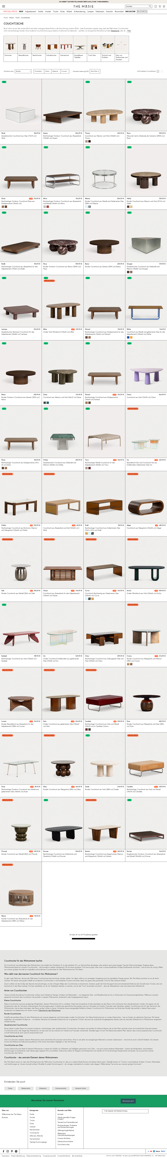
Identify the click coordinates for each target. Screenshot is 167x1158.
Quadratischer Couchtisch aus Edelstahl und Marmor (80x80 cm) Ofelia (59, 464)
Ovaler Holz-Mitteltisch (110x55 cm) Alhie (58, 332)
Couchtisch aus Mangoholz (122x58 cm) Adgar (144, 528)
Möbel (69, 11)
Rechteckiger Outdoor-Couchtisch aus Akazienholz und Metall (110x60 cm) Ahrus (62, 202)
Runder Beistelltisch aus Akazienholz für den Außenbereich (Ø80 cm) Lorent (17, 725)
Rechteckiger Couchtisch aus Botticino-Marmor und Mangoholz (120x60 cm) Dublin (19, 529)
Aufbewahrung (79, 11)
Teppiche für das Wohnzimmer (49, 1010)
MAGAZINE (130, 11)
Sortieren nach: (9, 71)
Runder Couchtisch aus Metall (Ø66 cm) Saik (18, 593)
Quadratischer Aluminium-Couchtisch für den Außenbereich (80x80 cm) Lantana (17, 333)
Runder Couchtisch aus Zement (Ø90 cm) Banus (103, 267)
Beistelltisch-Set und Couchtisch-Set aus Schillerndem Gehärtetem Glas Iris (142, 464)
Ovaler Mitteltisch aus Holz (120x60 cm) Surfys (144, 593)
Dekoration (100, 11)
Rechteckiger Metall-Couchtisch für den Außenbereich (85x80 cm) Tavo (100, 464)
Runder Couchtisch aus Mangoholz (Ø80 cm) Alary (62, 789)
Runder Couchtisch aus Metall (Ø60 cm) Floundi (19, 854)
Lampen (90, 11)
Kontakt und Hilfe (64, 1110)
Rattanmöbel (34, 1130)
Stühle (40, 11)
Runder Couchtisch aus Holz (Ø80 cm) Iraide (102, 789)
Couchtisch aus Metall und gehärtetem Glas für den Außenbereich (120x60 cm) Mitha (146, 333)
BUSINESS (142, 11)
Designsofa (115, 31)
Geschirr (109, 11)
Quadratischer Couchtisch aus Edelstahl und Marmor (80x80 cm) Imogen (143, 268)
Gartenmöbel (35, 1139)
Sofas (62, 11)
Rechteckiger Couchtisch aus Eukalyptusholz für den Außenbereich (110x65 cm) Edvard (104, 333)
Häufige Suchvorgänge (38, 1142)
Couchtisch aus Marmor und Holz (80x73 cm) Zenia (62, 397)
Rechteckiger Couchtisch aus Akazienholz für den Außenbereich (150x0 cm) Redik (19, 268)
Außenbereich (30, 11)
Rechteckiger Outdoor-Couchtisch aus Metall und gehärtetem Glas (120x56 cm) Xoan (20, 790)
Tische (55, 11)
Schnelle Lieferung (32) (81, 71)
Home (6, 18)
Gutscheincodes (64, 1145)
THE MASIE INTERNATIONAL (116, 1111)
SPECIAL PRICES (36, 1136)
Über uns (5, 1110)
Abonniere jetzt (128, 1101)
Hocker (48, 11)
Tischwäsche (34, 1133)
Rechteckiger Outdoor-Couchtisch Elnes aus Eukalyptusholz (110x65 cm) (18, 202)
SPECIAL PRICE (10, 11)
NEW (21, 11)
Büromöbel (119, 11)
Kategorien (34, 1110)
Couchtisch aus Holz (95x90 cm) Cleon (141, 397)
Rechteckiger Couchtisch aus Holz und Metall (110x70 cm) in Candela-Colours (102, 725)
